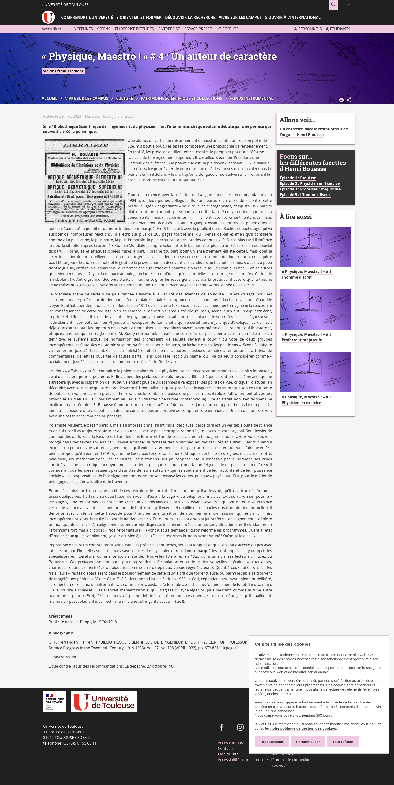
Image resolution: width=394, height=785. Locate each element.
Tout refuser (343, 742)
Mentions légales (285, 754)
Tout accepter (272, 742)
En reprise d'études (134, 28)
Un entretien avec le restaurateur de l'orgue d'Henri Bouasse (314, 131)
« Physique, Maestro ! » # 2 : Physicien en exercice (307, 399)
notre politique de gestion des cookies (303, 728)
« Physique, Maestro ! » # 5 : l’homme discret (307, 274)
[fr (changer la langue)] (346, 4)
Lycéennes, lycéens (91, 28)
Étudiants (340, 28)
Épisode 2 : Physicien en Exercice (310, 183)
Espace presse (198, 28)
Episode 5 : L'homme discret (305, 194)
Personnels (310, 28)
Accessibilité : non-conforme (243, 759)
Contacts (226, 748)
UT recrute (227, 28)
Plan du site (228, 754)
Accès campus (230, 742)
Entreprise (169, 28)
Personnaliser (308, 742)
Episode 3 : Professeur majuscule (310, 189)
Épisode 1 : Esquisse (298, 177)
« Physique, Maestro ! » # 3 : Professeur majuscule (307, 337)
